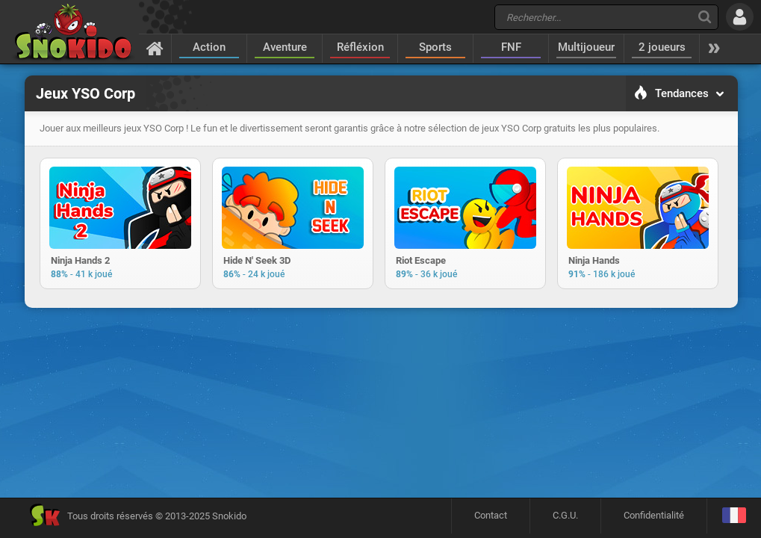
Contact (490, 515)
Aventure (285, 47)
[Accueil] (155, 47)
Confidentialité (654, 515)
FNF (511, 47)
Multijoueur (586, 47)
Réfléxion (360, 47)
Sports (435, 47)
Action (209, 47)
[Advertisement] (381, 361)
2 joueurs (662, 47)
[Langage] (733, 516)
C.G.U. (565, 515)
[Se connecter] (740, 17)
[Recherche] (704, 16)
